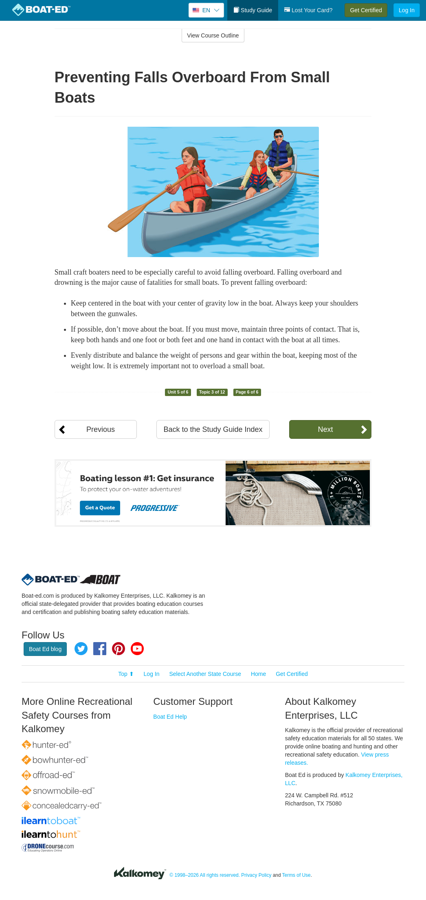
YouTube (137, 648)
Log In (407, 10)
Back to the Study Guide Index (212, 429)
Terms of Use (296, 875)
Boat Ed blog (45, 649)
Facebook (99, 648)
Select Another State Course (205, 674)
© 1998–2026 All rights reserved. (204, 875)
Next (325, 429)
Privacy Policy (256, 875)
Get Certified (366, 10)
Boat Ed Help (170, 716)
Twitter (81, 648)
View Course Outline (213, 35)
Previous (100, 429)
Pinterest (118, 648)
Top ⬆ (126, 674)
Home (258, 674)
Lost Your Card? (308, 10)
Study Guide (252, 10)
